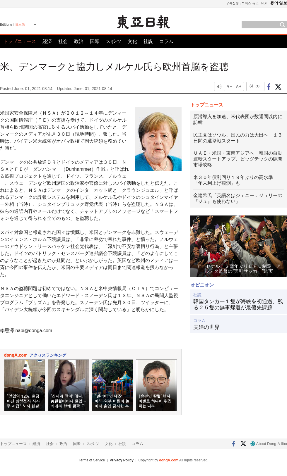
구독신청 (232, 3)
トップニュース (19, 41)
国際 (94, 41)
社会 (63, 41)
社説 (148, 41)
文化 (132, 41)
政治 (78, 41)
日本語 (20, 24)
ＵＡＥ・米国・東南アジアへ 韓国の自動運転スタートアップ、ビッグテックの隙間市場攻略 (237, 159)
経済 (47, 41)
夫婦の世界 (206, 327)
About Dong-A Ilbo (268, 443)
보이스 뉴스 (250, 3)
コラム (166, 41)
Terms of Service (92, 460)
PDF (264, 3)
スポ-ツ (113, 41)
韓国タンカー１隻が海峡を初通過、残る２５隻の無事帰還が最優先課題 (238, 305)
